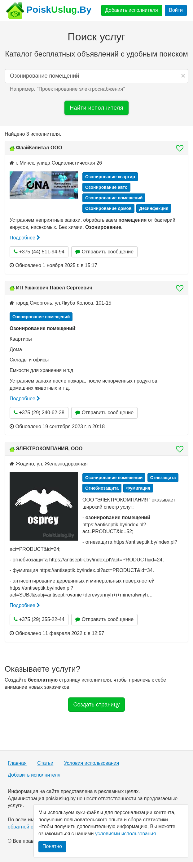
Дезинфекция (153, 208)
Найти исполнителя (96, 108)
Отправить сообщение (104, 251)
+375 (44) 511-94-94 (39, 251)
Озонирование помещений (114, 197)
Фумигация (138, 488)
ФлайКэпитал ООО (39, 147)
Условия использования (91, 763)
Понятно (52, 846)
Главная (17, 763)
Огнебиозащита (102, 488)
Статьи (45, 763)
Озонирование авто (106, 187)
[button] (177, 148)
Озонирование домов (108, 208)
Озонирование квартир (110, 176)
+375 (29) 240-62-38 (39, 412)
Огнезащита (163, 477)
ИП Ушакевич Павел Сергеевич (54, 287)
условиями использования (125, 833)
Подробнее (25, 237)
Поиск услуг (96, 37)
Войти (176, 10)
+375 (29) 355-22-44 (39, 619)
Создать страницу (96, 704)
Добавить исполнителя (131, 10)
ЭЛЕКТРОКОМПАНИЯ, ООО (49, 448)
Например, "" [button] (67, 89)
